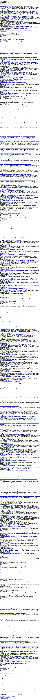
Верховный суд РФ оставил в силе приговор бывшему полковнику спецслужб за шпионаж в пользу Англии (19, 271)
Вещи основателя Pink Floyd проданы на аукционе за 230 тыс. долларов (15, 153)
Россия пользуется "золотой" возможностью (9, 406)
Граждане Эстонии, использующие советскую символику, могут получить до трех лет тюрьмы (18, 309)
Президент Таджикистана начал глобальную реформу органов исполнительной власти (18, 62)
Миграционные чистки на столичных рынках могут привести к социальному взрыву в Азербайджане (18, 417)
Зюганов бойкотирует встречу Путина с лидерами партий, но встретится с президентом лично (20, 496)
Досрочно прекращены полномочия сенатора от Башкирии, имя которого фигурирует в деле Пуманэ (19, 575)
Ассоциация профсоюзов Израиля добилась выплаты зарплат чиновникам (16, 569)
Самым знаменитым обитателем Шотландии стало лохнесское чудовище (15, 661)
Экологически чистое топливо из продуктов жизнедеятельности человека (15, 598)
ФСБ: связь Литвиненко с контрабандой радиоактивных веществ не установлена (17, 260)
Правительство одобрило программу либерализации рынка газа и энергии (16, 371)
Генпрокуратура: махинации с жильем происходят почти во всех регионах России (17, 148)
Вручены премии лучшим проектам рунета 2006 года (11, 521)
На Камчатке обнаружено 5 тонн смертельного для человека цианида (14, 376)
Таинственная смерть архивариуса (7, 349)
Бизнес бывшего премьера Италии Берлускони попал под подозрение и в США (16, 449)
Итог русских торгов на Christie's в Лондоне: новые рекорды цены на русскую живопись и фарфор (19, 537)
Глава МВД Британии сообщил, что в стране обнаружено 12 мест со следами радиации (18, 126)
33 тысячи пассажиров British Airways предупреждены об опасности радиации (16, 543)
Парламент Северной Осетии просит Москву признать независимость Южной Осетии (18, 131)
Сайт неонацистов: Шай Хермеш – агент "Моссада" (11, 501)
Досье (4, 696)
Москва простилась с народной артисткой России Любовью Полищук (14, 587)
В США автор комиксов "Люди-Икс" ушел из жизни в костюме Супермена (15, 465)
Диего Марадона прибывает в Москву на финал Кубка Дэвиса (13, 82)
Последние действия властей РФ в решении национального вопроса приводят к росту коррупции (18, 480)
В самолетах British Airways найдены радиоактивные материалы (13, 511)
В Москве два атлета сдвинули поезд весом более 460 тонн (12, 249)
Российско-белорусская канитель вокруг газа (9, 444)
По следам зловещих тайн (5, 265)
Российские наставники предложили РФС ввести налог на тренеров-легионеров (17, 553)
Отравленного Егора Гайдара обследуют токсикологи (11, 293)
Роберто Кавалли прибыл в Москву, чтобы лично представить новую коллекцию (17, 505)
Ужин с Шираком (3, 169)
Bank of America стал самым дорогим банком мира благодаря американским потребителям (19, 411)
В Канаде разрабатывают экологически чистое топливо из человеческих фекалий (17, 6)
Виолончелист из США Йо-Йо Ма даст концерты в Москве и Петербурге (15, 276)
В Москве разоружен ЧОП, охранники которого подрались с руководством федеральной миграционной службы (18, 681)
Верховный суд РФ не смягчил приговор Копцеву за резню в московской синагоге (17, 136)
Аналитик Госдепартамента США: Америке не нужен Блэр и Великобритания (16, 87)
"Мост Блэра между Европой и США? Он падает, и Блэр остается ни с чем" (16, 344)
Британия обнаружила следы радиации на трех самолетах (12, 526)
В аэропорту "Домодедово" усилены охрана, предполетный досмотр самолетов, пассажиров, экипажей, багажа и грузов (20, 94)
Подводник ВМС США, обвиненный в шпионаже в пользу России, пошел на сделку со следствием (18, 99)
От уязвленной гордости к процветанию (8, 159)
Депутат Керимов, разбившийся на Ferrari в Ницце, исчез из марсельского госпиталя (18, 11)
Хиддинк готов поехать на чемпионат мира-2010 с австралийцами (14, 339)
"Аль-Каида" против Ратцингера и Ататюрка (9, 439)
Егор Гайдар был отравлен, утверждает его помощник (11, 77)
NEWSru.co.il (2, 697)
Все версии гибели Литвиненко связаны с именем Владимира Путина (14, 470)
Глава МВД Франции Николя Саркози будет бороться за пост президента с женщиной (18, 205)
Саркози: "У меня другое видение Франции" (9, 366)
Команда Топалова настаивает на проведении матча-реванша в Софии (15, 434)
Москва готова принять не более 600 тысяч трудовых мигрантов (13, 254)
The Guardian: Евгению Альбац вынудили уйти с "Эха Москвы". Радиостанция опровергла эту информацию (20, 110)
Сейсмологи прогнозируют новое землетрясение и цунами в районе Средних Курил (17, 354)
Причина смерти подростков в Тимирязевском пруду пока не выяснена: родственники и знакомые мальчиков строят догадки (18, 196)
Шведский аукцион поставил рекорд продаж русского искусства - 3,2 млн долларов (17, 390)
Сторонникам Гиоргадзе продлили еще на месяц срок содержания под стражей (16, 16)
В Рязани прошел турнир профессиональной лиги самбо (12, 190)
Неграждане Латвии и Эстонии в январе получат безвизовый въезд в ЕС (15, 164)
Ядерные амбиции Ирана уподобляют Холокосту (10, 381)
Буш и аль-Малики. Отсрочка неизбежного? (9, 220)
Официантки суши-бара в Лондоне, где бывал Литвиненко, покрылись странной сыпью (18, 115)
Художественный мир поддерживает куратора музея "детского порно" (15, 298)
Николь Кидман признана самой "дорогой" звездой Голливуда (13, 613)
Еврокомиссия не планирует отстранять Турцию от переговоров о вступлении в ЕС (17, 180)
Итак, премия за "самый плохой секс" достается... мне (11, 200)
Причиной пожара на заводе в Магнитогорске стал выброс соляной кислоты (16, 608)
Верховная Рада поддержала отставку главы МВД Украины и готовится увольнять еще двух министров (19, 142)
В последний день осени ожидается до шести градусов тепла (13, 675)
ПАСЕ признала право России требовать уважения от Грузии (13, 303)
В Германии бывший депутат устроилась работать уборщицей (13, 104)
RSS (13, 696)
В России (8, 25)
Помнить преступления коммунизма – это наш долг (11, 474)
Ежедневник (10, 696)
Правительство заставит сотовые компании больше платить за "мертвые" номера (17, 329)
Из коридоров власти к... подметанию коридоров (10, 240)
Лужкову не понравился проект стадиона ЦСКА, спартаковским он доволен (16, 72)
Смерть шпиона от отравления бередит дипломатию (11, 210)
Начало (1, 696)
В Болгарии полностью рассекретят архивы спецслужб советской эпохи (15, 36)
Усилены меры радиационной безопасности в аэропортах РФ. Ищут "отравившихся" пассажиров (18, 593)
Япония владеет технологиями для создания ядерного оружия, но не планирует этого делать (19, 646)
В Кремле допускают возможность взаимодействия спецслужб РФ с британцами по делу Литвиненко (18, 455)
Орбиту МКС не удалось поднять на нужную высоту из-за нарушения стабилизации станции (19, 564)
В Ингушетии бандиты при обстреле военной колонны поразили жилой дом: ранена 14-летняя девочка (18, 58)
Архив (7, 696)
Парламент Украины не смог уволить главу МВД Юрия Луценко (13, 52)
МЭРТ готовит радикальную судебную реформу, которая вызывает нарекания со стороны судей (19, 636)
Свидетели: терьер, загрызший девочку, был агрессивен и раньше (14, 641)
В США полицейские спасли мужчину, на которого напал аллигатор (14, 665)
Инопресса (8, 173)
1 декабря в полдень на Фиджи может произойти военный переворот (14, 460)
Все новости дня (3, 3)
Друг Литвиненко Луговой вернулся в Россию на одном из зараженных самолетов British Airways (19, 652)
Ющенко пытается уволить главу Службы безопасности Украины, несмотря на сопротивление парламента (16, 360)
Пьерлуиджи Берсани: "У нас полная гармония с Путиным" (12, 319)
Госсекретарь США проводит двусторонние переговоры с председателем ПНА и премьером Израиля (19, 424)
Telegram (15, 696)
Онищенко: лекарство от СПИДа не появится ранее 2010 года (13, 225)
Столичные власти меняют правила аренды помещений (12, 491)
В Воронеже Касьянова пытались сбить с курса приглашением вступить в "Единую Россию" (19, 530)
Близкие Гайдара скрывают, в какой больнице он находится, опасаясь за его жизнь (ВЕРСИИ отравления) (19, 559)
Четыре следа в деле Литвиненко (7, 548)
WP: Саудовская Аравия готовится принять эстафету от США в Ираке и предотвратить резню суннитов (19, 687)
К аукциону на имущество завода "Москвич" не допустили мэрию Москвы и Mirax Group (18, 581)
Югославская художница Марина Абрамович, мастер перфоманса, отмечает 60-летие (18, 230)
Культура (8, 281)
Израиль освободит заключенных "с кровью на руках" (11, 334)
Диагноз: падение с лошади (6, 314)
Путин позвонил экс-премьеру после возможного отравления (13, 624)
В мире (8, 10)
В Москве (6, 697)
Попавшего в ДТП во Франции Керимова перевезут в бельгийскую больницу (16, 656)
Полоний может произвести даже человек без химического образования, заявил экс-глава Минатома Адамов (19, 283)
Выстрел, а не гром (4, 401)
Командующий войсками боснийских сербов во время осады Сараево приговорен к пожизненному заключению (17, 47)
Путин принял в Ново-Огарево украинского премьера (11, 21)
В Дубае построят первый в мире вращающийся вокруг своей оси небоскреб (16, 174)
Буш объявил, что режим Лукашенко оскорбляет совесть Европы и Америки (16, 516)
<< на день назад (3, 694)
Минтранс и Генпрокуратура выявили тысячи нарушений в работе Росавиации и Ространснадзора (17, 31)
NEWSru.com (4, 1)
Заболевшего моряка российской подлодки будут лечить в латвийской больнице (17, 67)
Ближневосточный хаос (5, 245)
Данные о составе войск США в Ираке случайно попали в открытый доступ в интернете (18, 670)
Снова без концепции (4, 429)
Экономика (8, 189)
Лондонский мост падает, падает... (7, 385)
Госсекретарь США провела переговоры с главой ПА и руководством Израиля (16, 41)
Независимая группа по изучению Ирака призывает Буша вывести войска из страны (18, 619)
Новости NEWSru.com (4, 698)
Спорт (8, 76)
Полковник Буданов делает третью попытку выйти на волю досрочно (15, 288)
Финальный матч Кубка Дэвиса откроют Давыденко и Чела (12, 215)
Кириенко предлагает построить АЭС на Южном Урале (11, 185)
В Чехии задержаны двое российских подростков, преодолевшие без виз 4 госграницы (18, 26)
